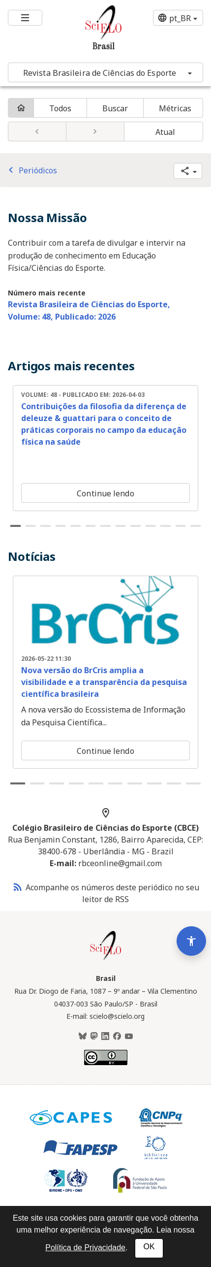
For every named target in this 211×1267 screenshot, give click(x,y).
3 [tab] (45, 526)
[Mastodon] (93, 1036)
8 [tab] (121, 526)
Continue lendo (105, 493)
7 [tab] (105, 526)
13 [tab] (195, 526)
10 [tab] (151, 526)
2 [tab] (31, 526)
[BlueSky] (83, 1036)
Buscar (115, 108)
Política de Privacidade (85, 1247)
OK (148, 1246)
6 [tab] (91, 526)
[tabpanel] (105, 448)
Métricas (175, 108)
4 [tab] (61, 526)
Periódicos (31, 170)
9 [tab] (135, 526)
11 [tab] (165, 526)
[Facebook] (117, 1036)
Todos (60, 108)
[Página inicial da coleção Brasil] (105, 958)
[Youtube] (129, 1036)
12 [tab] (181, 526)
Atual (165, 132)
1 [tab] (15, 526)
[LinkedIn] (105, 1036)
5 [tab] (75, 526)
